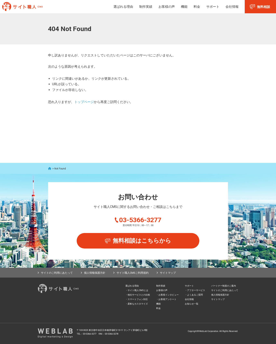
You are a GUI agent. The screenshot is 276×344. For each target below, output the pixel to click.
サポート (212, 7)
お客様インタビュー (168, 295)
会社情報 (232, 7)
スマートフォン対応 (138, 299)
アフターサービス (196, 290)
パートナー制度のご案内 (223, 286)
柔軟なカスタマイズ (138, 304)
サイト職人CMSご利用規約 (133, 272)
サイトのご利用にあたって (57, 272)
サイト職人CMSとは (138, 290)
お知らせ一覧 (191, 304)
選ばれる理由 (123, 7)
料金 (197, 7)
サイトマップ (168, 272)
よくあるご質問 (195, 295)
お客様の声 (166, 7)
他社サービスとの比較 (139, 295)
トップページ (84, 102)
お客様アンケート (167, 299)
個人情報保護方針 (94, 272)
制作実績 (145, 7)
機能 (184, 7)
